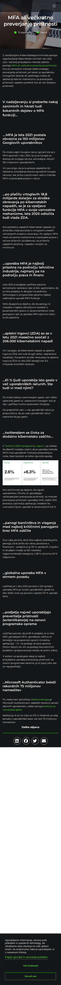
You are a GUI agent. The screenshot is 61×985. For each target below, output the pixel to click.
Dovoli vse (30, 976)
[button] (54, 6)
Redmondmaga (40, 699)
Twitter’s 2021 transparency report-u (25, 445)
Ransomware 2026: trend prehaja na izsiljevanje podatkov (29, 860)
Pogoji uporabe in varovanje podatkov (26, 957)
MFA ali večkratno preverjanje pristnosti (34, 65)
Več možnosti (30, 965)
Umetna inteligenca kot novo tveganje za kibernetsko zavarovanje (29, 785)
